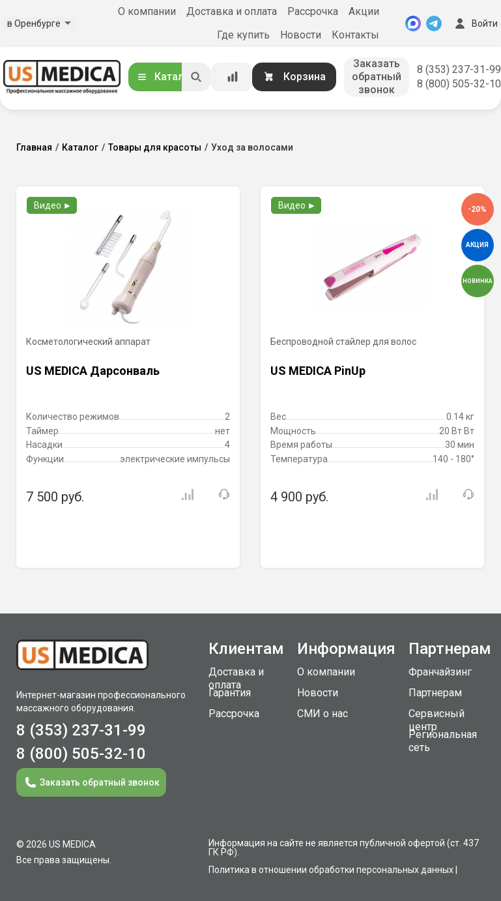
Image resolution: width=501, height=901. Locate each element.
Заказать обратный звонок (376, 76)
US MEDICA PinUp (317, 370)
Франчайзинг (440, 672)
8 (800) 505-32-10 (459, 84)
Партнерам (435, 693)
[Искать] (196, 77)
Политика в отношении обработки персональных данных (330, 869)
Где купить (243, 35)
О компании (147, 11)
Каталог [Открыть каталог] (165, 76)
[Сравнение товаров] (232, 77)
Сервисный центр (436, 720)
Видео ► (53, 205)
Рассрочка (312, 11)
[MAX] (413, 23)
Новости (300, 35)
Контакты (355, 35)
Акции (364, 11)
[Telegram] (434, 23)
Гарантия (229, 693)
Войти (475, 23)
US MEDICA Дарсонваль (93, 370)
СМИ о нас (322, 713)
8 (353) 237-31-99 (459, 69)
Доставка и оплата (231, 11)
